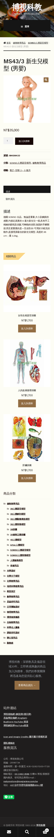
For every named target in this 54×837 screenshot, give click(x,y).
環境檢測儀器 (13, 617)
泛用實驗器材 (13, 607)
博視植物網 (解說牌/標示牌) (17, 714)
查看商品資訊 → (27, 685)
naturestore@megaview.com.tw (20, 781)
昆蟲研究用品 (13, 601)
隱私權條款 (9, 743)
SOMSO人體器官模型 (38, 43)
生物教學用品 (13, 622)
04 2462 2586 (22, 774)
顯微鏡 (10, 643)
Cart (42, 829)
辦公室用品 (12, 637)
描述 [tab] (8, 191)
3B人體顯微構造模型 (20, 519)
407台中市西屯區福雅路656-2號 (26, 785)
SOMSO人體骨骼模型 (20, 555)
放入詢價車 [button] (27, 328)
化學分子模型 (13, 576)
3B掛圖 (13, 529)
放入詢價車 (24, 141)
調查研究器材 (13, 632)
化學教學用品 (13, 581)
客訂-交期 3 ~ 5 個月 (20, 170)
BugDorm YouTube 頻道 (15, 721)
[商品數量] (8, 141)
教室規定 (11, 591)
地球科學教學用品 (15, 586)
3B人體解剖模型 (17, 514)
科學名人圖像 (13, 627)
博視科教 (26, 7)
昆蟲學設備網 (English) (15, 718)
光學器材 (11, 570)
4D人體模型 (15, 539)
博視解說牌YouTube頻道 (15, 725)
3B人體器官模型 (17, 508)
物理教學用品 (13, 612)
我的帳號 (9, 832)
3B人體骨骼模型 (17, 524)
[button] (46, 79)
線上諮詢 (47, 823)
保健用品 (14, 565)
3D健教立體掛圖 (17, 534)
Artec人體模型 (17, 545)
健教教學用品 (19, 43)
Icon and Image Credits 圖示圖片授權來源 (25, 736)
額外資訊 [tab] (10, 199)
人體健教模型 (16, 560)
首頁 (8, 43)
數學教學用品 (13, 596)
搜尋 (27, 832)
